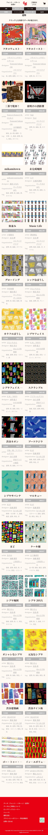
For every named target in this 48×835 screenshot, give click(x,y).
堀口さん (10, 609)
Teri (34, 118)
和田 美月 (36, 291)
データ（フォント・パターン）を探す (16, 803)
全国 (6, 8)
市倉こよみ (11, 770)
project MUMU (36, 770)
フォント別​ (30, 8)
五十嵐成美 (34, 555)
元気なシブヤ (35, 654)
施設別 (42, 12)
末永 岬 (12, 238)
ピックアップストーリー (11, 809)
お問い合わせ (8, 821)
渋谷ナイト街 (35, 708)
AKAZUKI (11, 717)
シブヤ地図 (12, 600)
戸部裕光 (10, 234)
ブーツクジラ (35, 441)
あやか (9, 555)
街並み (12, 226)
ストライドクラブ (40, 122)
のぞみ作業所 (40, 350)
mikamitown (12, 169)
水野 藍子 (36, 345)
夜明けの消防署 (35, 106)
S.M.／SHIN (35, 342)
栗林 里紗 (13, 720)
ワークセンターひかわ (17, 296)
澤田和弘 (33, 234)
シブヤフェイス (35, 333)
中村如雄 (10, 288)
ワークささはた (17, 188)
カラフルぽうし (12, 333)
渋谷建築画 (12, 708)
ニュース (6, 812)
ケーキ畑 (35, 546)
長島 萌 (12, 612)
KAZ (32, 450)
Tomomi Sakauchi (16, 65)
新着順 (6, 12)
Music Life (35, 226)
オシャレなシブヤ (12, 654)
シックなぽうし (35, 279)
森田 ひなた (14, 184)
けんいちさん (35, 288)
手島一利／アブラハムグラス (14, 452)
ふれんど (39, 777)
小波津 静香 (37, 181)
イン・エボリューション (35, 762)
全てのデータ (18, 8)
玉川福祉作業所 (17, 128)
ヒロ (32, 178)
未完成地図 (35, 169)
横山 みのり (37, 773)
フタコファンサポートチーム (14, 59)
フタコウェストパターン (12, 49)
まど (12, 546)
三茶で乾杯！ (12, 106)
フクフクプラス (17, 71)
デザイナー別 (30, 12)
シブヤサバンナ (12, 495)
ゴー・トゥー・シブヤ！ (12, 762)
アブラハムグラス (37, 396)
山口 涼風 (36, 399)
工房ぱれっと (17, 563)
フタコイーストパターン (35, 49)
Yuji (32, 115)
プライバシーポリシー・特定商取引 (15, 818)
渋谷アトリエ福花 (40, 404)
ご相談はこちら (34, 3)
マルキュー (35, 495)
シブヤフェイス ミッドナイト (12, 388)
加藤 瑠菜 (13, 558)
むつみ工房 (40, 456)
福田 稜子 (13, 291)
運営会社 (7, 815)
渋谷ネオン (12, 441)
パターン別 (42, 8)
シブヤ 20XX (35, 600)
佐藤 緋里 (36, 453)
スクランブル (35, 387)
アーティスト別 (18, 12)
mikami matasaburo (15, 179)
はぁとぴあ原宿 (40, 296)
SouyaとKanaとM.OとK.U (15, 116)
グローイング (12, 279)
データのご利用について (11, 806)
